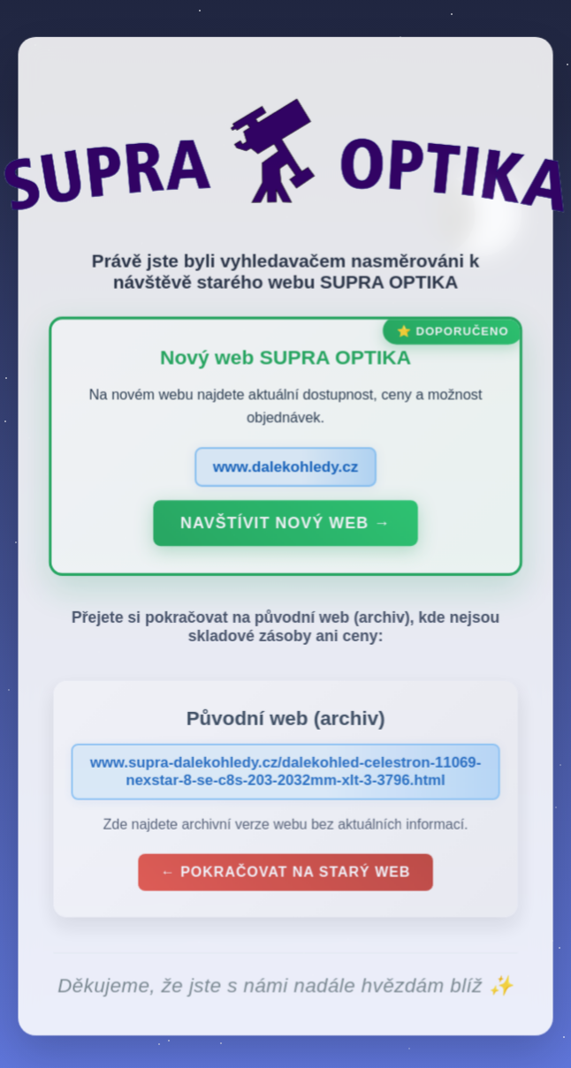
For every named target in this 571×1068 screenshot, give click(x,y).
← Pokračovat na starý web (285, 877)
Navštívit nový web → (285, 530)
